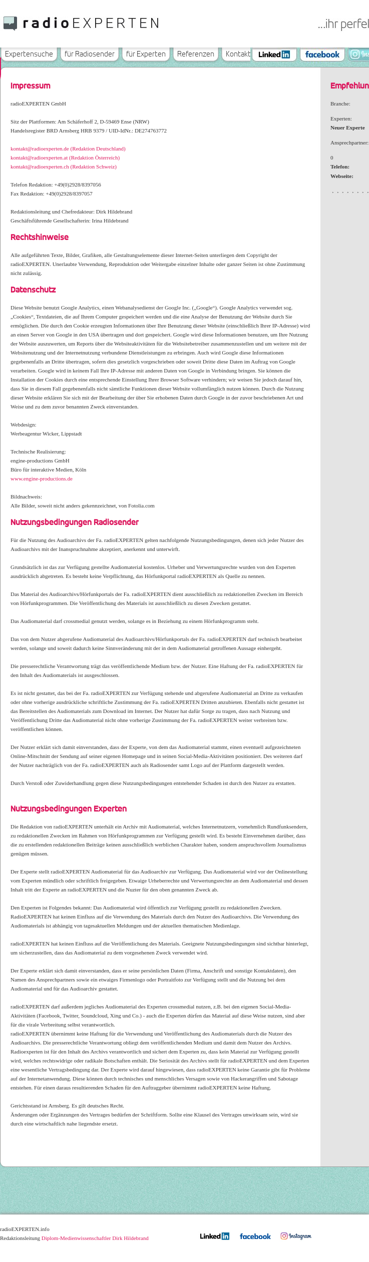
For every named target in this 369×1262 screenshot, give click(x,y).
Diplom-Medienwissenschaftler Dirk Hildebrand (95, 1238)
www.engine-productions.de (42, 479)
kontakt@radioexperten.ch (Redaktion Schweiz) (64, 167)
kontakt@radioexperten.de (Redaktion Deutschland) (68, 149)
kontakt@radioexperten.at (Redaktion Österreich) (65, 157)
